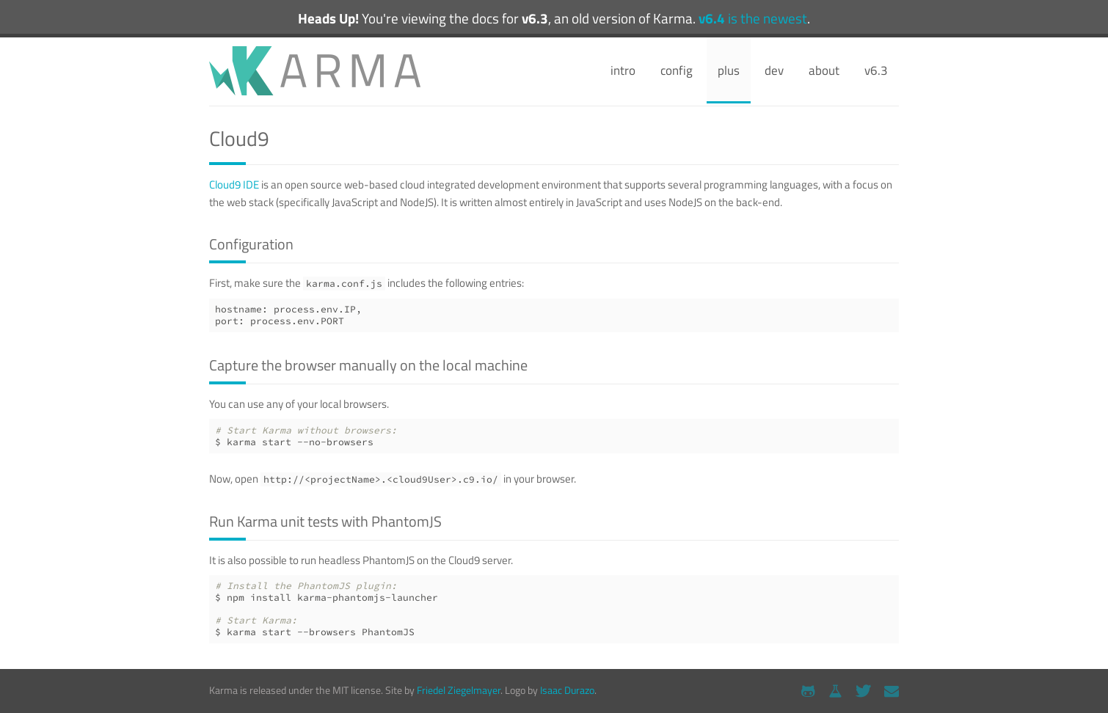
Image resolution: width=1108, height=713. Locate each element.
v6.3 (876, 70)
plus (729, 70)
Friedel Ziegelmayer (458, 690)
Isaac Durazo (567, 690)
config (676, 70)
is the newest (753, 18)
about (824, 70)
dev (774, 70)
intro (623, 70)
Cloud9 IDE (234, 184)
